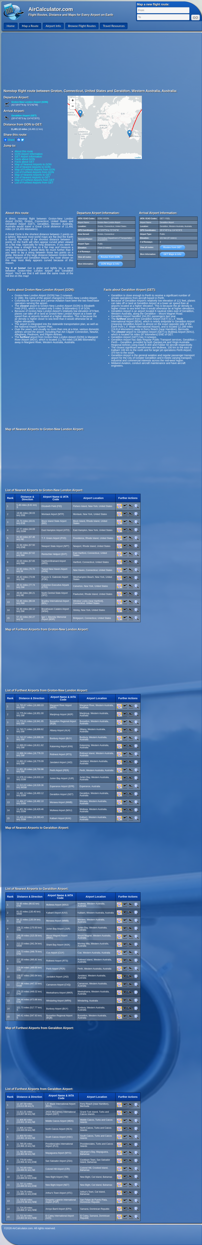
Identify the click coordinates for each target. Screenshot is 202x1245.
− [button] (72, 106)
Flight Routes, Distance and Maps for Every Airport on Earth (70, 14)
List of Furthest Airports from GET (34, 182)
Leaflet (138, 157)
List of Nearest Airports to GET (32, 177)
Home (11, 26)
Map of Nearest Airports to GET (33, 174)
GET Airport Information (28, 156)
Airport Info (53, 26)
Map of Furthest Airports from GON (35, 169)
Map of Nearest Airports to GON (33, 164)
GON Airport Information (29, 153)
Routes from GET (172, 247)
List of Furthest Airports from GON (34, 172)
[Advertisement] (95, 61)
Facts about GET (24, 161)
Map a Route (30, 26)
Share (9, 139)
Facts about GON (25, 159)
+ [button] (72, 101)
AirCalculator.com (50, 9)
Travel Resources (114, 26)
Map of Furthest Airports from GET (34, 179)
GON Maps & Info (110, 264)
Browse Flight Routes (82, 26)
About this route (24, 151)
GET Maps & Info (172, 254)
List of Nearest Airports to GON (32, 166)
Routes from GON (110, 257)
